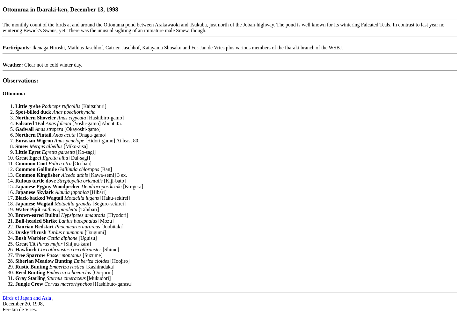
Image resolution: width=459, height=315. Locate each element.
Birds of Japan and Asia (27, 298)
